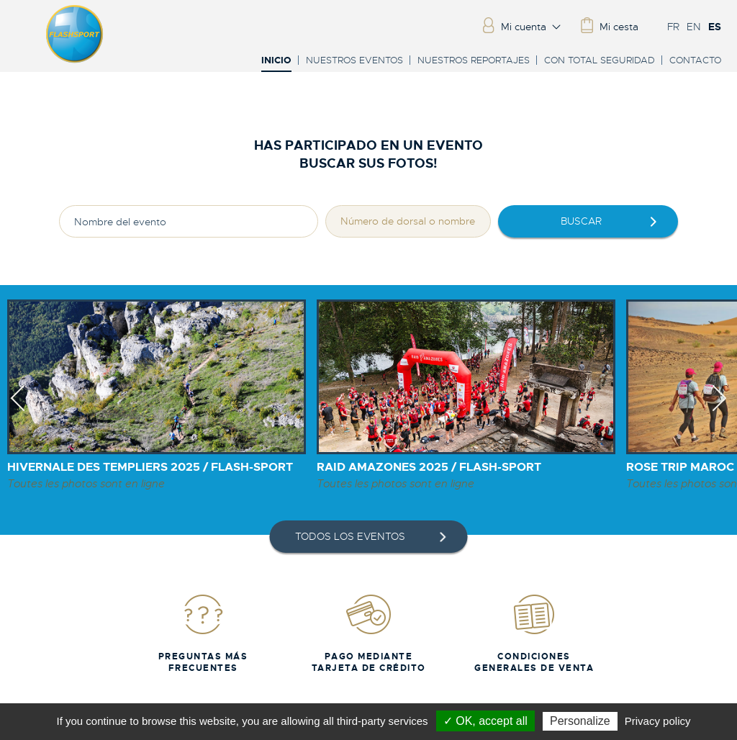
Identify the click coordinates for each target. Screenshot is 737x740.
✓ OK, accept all (485, 721)
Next (719, 411)
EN (694, 26)
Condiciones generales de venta (534, 633)
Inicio (276, 60)
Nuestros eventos (354, 60)
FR (673, 26)
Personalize (580, 721)
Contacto (695, 60)
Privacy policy (658, 721)
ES (714, 26)
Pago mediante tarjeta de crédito (369, 633)
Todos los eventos (350, 536)
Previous (17, 411)
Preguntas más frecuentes (203, 633)
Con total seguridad (599, 60)
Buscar (581, 221)
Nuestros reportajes (473, 60)
